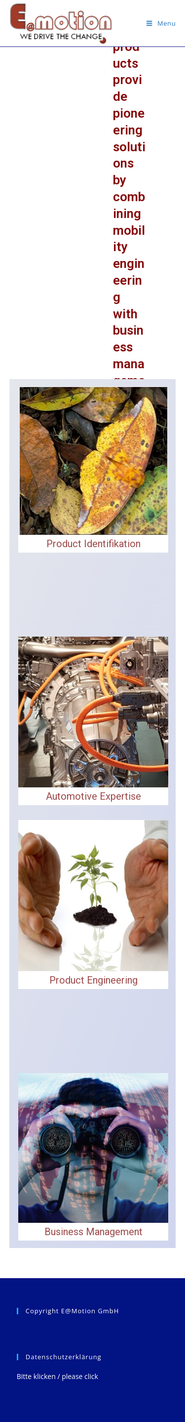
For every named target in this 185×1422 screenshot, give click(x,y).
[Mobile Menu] (161, 23)
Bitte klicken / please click (57, 1376)
